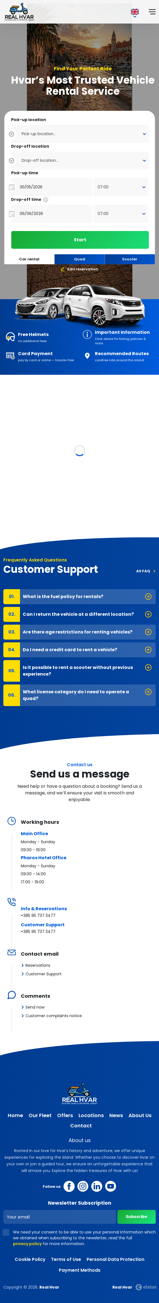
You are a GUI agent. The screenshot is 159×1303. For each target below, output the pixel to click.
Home (15, 1115)
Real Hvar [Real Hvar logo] (19, 12)
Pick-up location (28, 119)
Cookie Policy (30, 1259)
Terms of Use (66, 1259)
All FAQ (143, 571)
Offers (65, 1115)
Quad (79, 259)
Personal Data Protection (115, 1259)
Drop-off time (29, 199)
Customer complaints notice (54, 1016)
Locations (91, 1115)
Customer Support (44, 974)
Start (80, 240)
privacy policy (27, 1243)
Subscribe (135, 1217)
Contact (81, 1125)
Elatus (146, 1287)
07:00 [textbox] (103, 187)
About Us (140, 1115)
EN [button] (135, 12)
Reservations (38, 965)
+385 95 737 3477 (38, 915)
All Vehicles (138, 408)
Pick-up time (24, 173)
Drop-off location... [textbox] (40, 160)
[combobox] (80, 129)
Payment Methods (79, 1270)
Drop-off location (30, 146)
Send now (35, 1007)
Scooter (129, 259)
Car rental (29, 259)
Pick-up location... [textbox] (39, 134)
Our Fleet (40, 1115)
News (116, 1115)
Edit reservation (82, 269)
